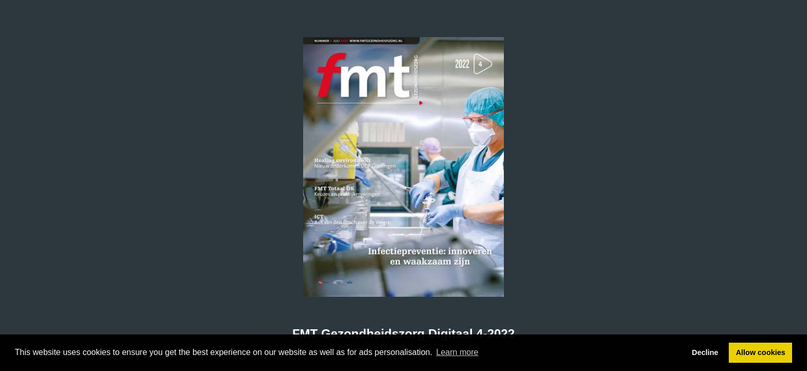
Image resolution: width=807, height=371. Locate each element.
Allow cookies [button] (760, 352)
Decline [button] (705, 352)
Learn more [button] (457, 352)
